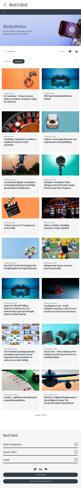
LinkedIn (76, 51)
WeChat (46, 469)
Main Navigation (12, 444)
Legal (6, 459)
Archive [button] (6, 61)
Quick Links (10, 451)
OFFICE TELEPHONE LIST (40, 481)
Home (5, 51)
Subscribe (18, 61)
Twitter (70, 51)
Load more (40, 415)
